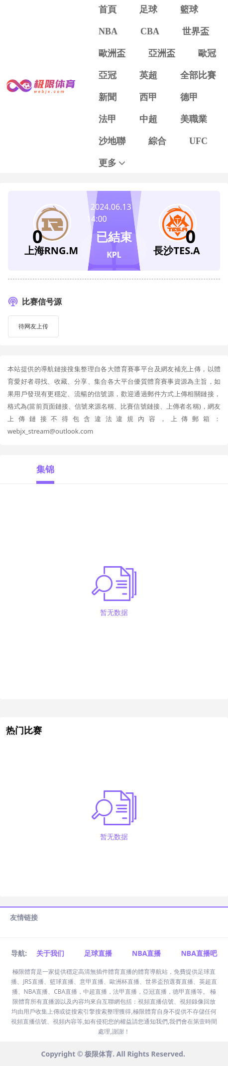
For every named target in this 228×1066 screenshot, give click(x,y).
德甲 (189, 97)
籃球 (189, 9)
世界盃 (195, 31)
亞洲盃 (161, 53)
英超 (148, 75)
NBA (108, 31)
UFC (198, 141)
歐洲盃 (112, 53)
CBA (149, 31)
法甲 (107, 119)
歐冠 (207, 53)
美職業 (193, 119)
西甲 (148, 97)
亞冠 (107, 75)
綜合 (157, 141)
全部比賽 (198, 75)
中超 (148, 119)
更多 (113, 163)
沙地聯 (112, 141)
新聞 (107, 97)
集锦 (45, 469)
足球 (148, 9)
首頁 (107, 9)
